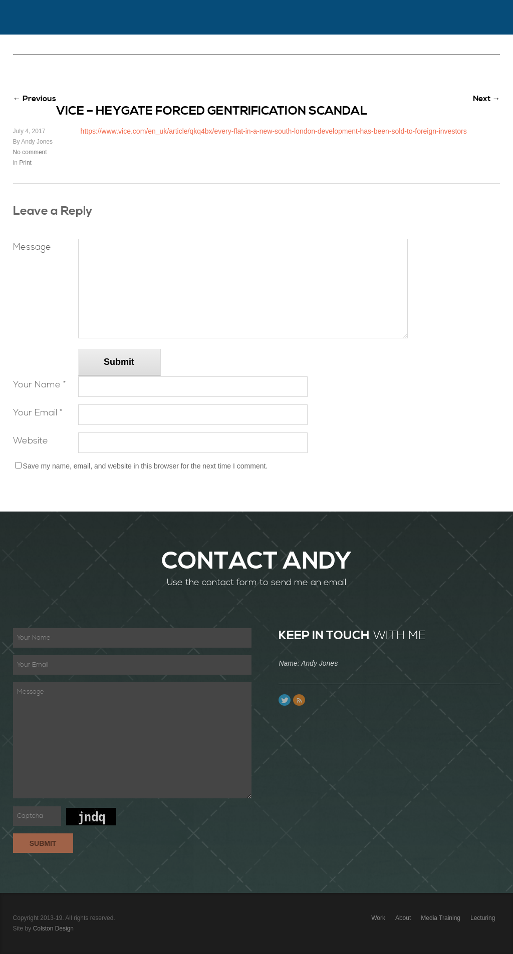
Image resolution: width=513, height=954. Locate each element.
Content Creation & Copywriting (407, 51)
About (106, 51)
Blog (318, 51)
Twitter (285, 700)
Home (31, 51)
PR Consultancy (52, 86)
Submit (119, 362)
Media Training (265, 51)
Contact (150, 51)
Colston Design (53, 928)
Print (25, 162)
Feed (299, 700)
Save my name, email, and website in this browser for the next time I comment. (145, 466)
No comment (30, 152)
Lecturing (201, 51)
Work (68, 51)
